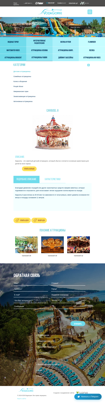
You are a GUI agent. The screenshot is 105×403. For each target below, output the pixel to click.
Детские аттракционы (44, 27)
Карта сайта (21, 398)
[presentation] (31, 316)
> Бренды (40, 358)
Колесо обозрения (20, 81)
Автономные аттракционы (23, 101)
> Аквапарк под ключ (46, 341)
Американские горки (20, 91)
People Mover (18, 86)
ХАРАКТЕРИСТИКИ (52, 179)
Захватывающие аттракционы (24, 96)
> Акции (40, 376)
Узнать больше (29, 169)
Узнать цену (24, 220)
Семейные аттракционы (22, 76)
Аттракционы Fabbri (29, 27)
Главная (17, 27)
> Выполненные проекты (48, 364)
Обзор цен (41, 220)
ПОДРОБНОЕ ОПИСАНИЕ (26, 179)
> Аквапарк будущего (46, 347)
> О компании (42, 335)
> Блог (39, 370)
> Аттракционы (43, 353)
